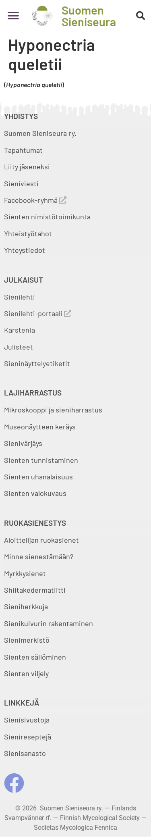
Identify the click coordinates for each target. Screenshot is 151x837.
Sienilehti (19, 296)
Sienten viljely (26, 673)
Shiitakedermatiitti (35, 589)
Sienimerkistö (27, 639)
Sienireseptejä (27, 736)
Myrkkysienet (25, 573)
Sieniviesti (22, 183)
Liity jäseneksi (27, 166)
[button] (13, 16)
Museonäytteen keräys (40, 426)
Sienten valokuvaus (35, 493)
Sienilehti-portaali (37, 313)
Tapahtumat (23, 150)
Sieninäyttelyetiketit (37, 363)
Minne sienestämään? (38, 556)
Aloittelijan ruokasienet (41, 539)
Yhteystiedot (24, 250)
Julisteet (18, 346)
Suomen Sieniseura (89, 16)
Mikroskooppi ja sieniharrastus (53, 409)
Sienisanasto (25, 753)
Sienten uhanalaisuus (38, 476)
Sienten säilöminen (35, 656)
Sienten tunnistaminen (41, 460)
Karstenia (19, 329)
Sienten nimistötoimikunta (47, 216)
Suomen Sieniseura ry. (40, 133)
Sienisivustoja (27, 719)
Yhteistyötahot (28, 233)
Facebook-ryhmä (35, 200)
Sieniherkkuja (26, 606)
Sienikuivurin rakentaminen (48, 623)
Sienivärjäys (23, 443)
